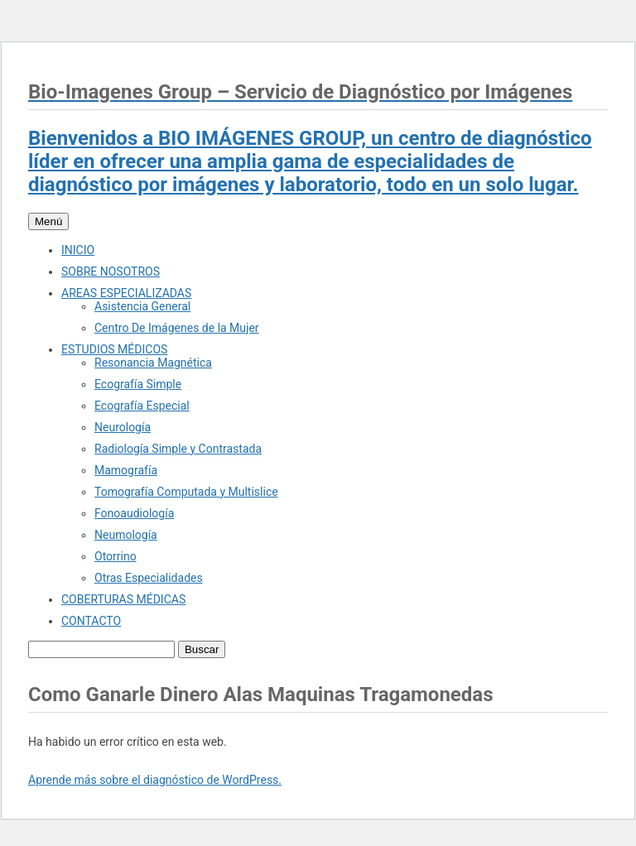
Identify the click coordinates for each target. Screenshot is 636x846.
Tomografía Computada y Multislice (186, 491)
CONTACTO (91, 620)
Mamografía (125, 470)
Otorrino (115, 556)
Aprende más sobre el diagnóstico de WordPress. (155, 779)
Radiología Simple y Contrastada (178, 448)
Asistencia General (142, 306)
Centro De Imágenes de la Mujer (176, 327)
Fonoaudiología (134, 513)
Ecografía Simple (137, 384)
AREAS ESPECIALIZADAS (126, 293)
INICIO (77, 250)
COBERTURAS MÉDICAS (123, 599)
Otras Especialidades (148, 577)
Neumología (125, 534)
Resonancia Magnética (153, 362)
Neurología (122, 427)
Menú (48, 221)
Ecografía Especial (142, 405)
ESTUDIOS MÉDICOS (114, 349)
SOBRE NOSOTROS (110, 271)
